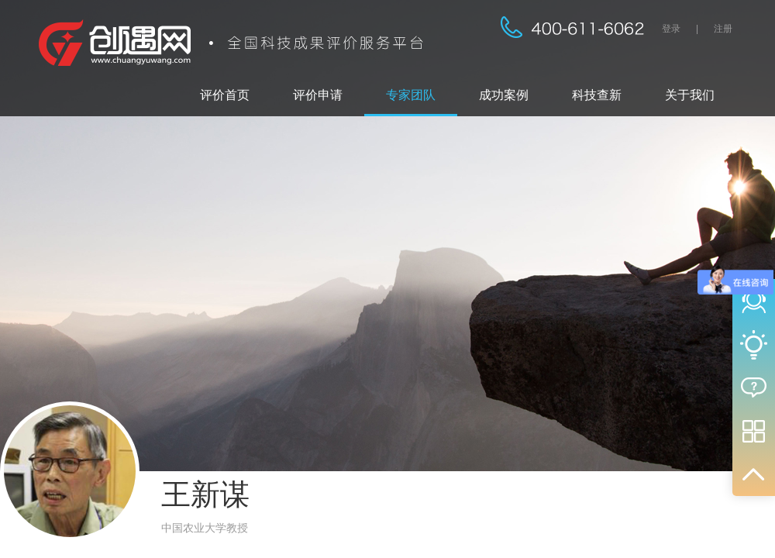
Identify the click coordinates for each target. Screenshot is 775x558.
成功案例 (504, 95)
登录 (671, 28)
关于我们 (690, 95)
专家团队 (411, 95)
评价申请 (318, 95)
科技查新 (597, 95)
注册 (723, 28)
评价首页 (225, 95)
